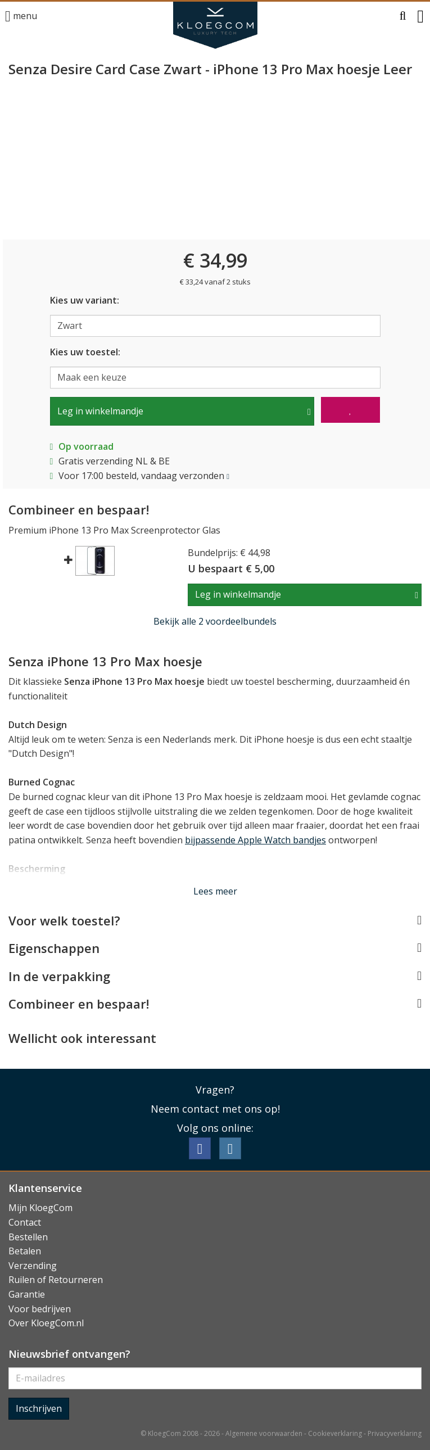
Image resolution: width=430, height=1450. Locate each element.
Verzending (32, 1265)
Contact (24, 1222)
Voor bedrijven (39, 1309)
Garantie (26, 1294)
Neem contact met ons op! (215, 1108)
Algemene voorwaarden (263, 1433)
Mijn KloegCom (40, 1207)
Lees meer (215, 891)
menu (21, 16)
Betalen (24, 1251)
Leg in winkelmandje (100, 411)
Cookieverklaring (335, 1433)
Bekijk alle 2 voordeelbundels (215, 621)
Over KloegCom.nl (46, 1323)
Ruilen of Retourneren (55, 1279)
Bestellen (28, 1237)
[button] (403, 16)
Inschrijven (39, 1408)
